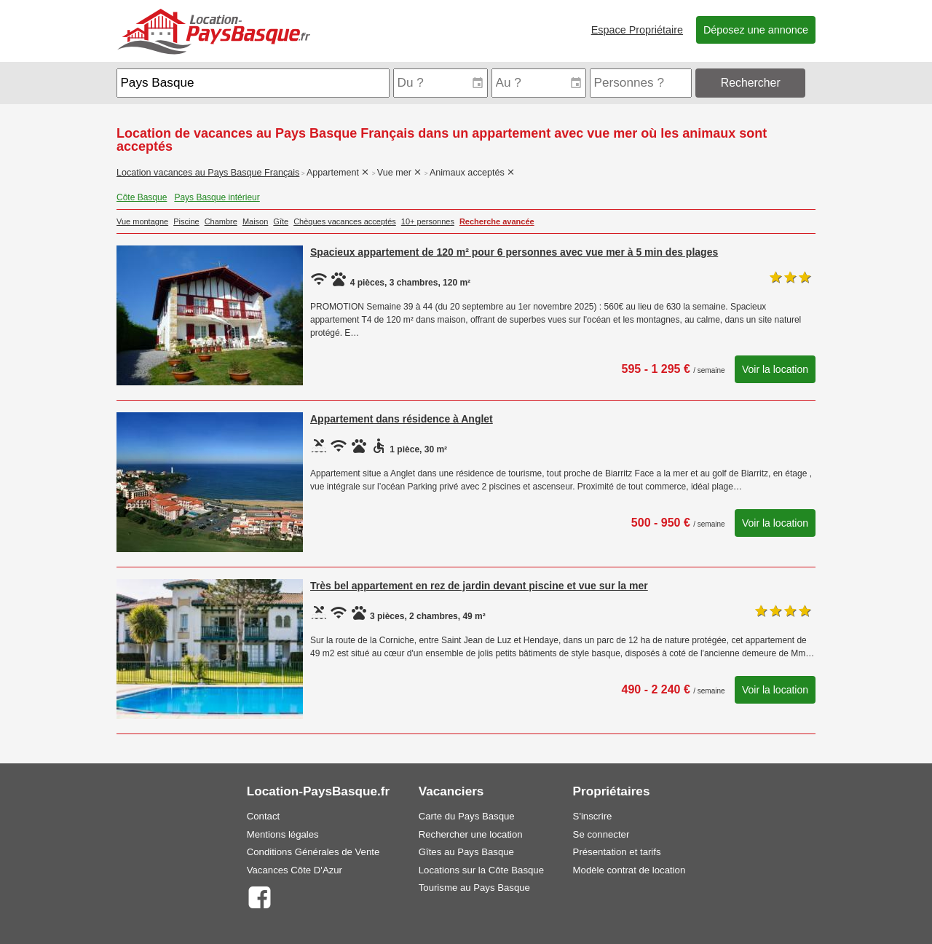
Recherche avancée (496, 221)
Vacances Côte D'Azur (294, 870)
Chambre (221, 221)
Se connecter (601, 834)
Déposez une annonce (755, 30)
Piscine (186, 221)
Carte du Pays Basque (467, 816)
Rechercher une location (471, 834)
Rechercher (751, 82)
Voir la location (775, 369)
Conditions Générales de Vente (313, 851)
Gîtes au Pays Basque (466, 851)
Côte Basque (141, 197)
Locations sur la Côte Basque (481, 870)
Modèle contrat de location (629, 870)
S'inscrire (592, 816)
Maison (255, 221)
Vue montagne (142, 221)
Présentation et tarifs (617, 851)
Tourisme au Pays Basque (474, 887)
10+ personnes (427, 221)
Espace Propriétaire (637, 30)
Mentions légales (283, 834)
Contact (263, 816)
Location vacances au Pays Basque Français (207, 173)
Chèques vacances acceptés (344, 221)
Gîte (280, 221)
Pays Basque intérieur (216, 197)
